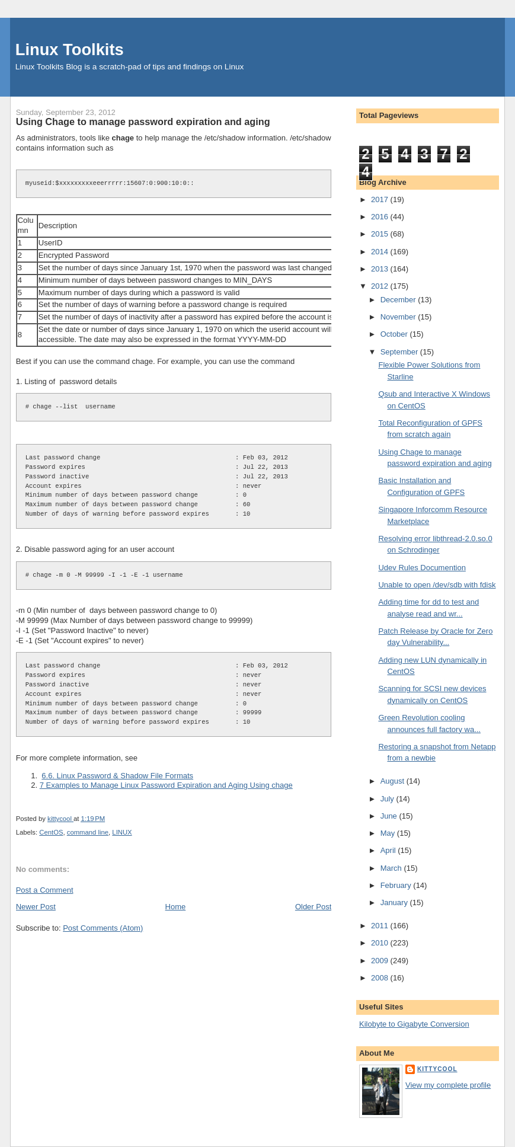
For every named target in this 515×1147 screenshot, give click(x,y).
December (399, 299)
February (397, 885)
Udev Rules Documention (421, 567)
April (389, 850)
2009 (381, 960)
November (399, 316)
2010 (381, 942)
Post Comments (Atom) (103, 928)
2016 (381, 216)
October (395, 334)
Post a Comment (44, 890)
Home (175, 906)
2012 (381, 286)
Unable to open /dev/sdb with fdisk (436, 584)
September (400, 351)
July (388, 798)
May (388, 833)
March (392, 868)
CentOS (51, 832)
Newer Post (36, 906)
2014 (381, 251)
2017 (381, 199)
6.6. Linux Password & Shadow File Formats (117, 775)
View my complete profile (448, 1085)
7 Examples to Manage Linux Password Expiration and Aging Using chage (166, 785)
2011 (381, 925)
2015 (381, 233)
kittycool (437, 1069)
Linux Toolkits (69, 49)
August (393, 781)
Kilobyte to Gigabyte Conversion (414, 1024)
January (395, 902)
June (389, 815)
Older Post (313, 906)
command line (87, 832)
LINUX (122, 832)
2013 (381, 268)
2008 (381, 977)
